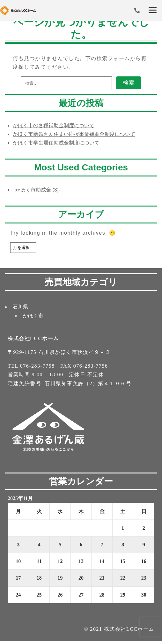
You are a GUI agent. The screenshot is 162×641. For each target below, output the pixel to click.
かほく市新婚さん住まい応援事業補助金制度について (74, 134)
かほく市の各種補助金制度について (53, 125)
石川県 (20, 306)
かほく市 (33, 315)
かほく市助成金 (33, 189)
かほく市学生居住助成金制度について (56, 142)
